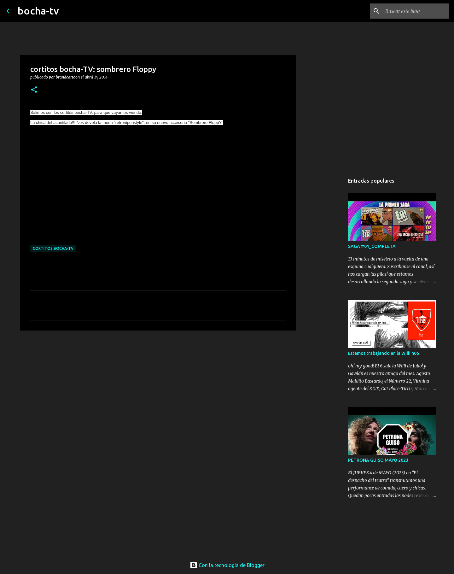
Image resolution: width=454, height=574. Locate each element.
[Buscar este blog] (416, 11)
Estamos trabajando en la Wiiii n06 (383, 353)
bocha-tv (38, 10)
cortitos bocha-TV (53, 248)
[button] (34, 90)
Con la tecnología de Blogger (227, 565)
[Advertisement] (158, 384)
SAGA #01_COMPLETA (372, 246)
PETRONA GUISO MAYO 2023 (378, 460)
